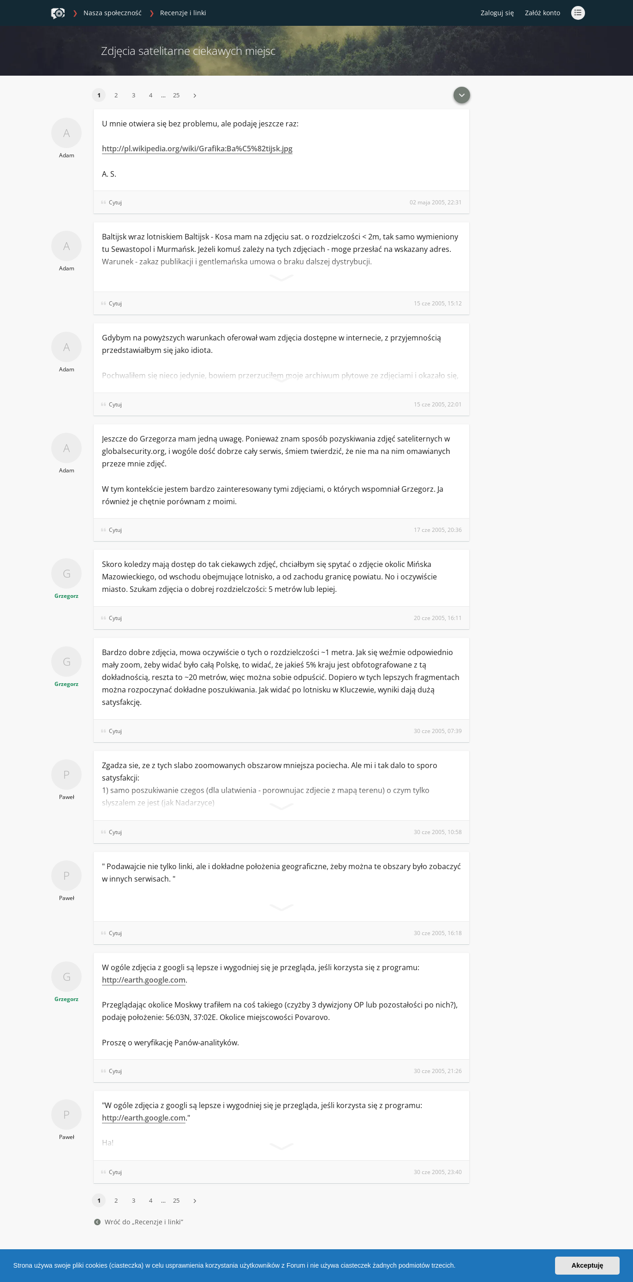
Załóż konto (542, 12)
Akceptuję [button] (587, 1265)
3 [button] (133, 95)
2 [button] (116, 95)
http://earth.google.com (143, 980)
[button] (458, 1266)
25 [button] (176, 95)
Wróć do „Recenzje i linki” (138, 1221)
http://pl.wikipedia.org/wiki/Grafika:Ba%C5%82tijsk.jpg (197, 148)
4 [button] (150, 95)
